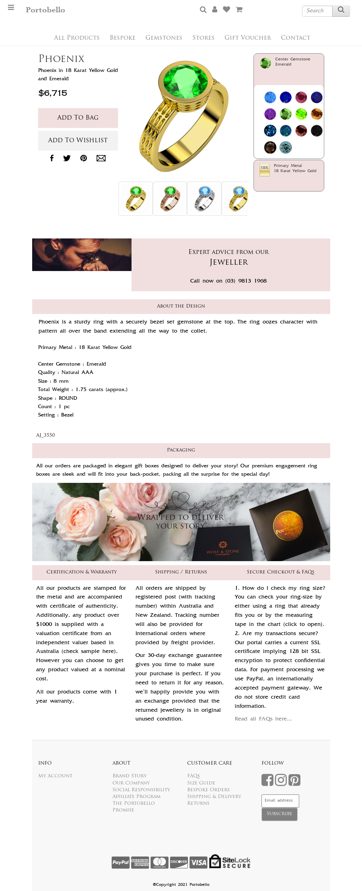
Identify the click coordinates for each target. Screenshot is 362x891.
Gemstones (163, 38)
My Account (55, 776)
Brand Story (129, 776)
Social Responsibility (141, 790)
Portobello (45, 10)
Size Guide (201, 783)
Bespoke (123, 38)
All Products (77, 38)
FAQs (193, 776)
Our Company (131, 783)
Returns (198, 803)
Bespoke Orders (208, 790)
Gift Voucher (248, 38)
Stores (203, 38)
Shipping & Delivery (214, 796)
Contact (295, 38)
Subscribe (279, 814)
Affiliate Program (136, 796)
